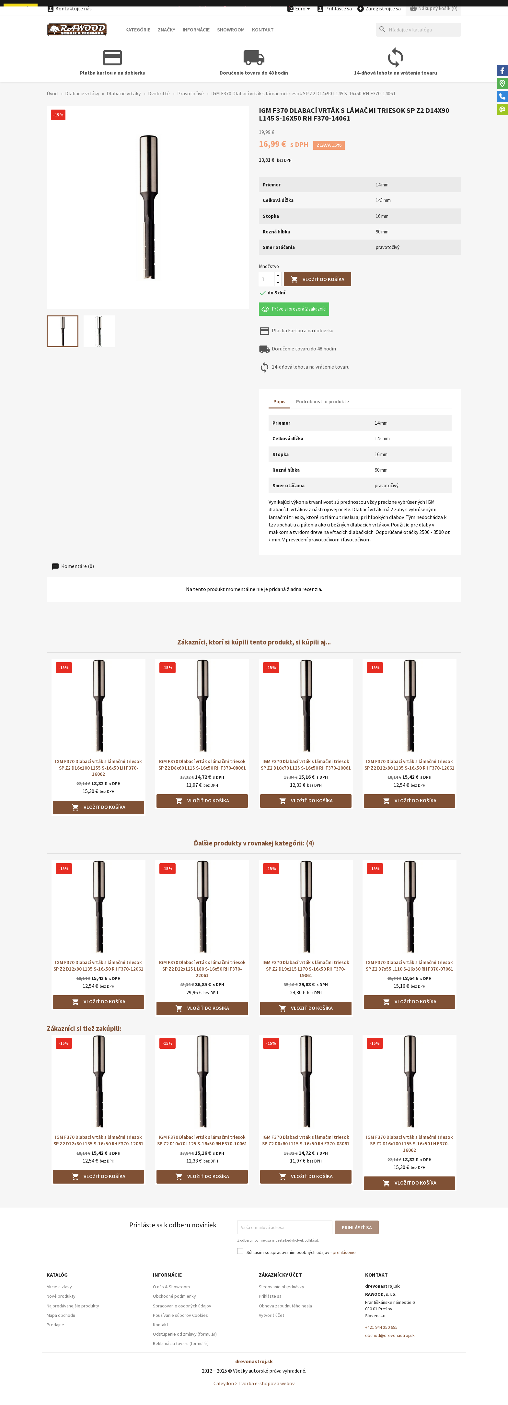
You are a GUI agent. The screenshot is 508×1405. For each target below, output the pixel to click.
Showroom (231, 29)
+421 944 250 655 (381, 1327)
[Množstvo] (266, 279)
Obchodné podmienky (174, 1296)
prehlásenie (344, 1252)
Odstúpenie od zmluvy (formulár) (185, 1334)
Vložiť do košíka (317, 280)
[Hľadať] (418, 30)
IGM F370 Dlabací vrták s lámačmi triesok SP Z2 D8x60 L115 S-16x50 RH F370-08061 (202, 764)
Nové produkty (61, 1296)
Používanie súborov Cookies (180, 1315)
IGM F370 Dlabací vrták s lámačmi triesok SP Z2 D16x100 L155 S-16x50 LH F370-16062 (98, 767)
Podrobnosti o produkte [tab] (322, 401)
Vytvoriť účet (271, 1315)
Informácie (196, 29)
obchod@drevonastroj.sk (390, 1335)
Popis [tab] (279, 401)
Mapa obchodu (61, 1315)
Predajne (55, 1325)
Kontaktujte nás (69, 8)
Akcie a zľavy (59, 1287)
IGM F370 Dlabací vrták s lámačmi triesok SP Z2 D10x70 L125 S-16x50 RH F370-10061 (306, 764)
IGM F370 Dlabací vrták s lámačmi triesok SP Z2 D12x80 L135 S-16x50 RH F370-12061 (409, 764)
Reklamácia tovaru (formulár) (181, 1343)
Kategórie (137, 29)
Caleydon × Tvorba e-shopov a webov (254, 1383)
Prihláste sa (270, 1296)
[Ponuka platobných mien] (299, 9)
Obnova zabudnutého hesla (285, 1306)
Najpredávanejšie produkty (73, 1306)
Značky (166, 29)
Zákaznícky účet (280, 1274)
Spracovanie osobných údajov (182, 1306)
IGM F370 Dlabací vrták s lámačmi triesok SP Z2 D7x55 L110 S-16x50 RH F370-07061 (409, 965)
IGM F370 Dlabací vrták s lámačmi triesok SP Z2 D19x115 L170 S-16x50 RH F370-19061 (305, 968)
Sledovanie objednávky (281, 1287)
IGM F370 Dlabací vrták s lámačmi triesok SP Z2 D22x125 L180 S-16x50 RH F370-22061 (202, 968)
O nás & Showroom (171, 1287)
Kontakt (263, 29)
